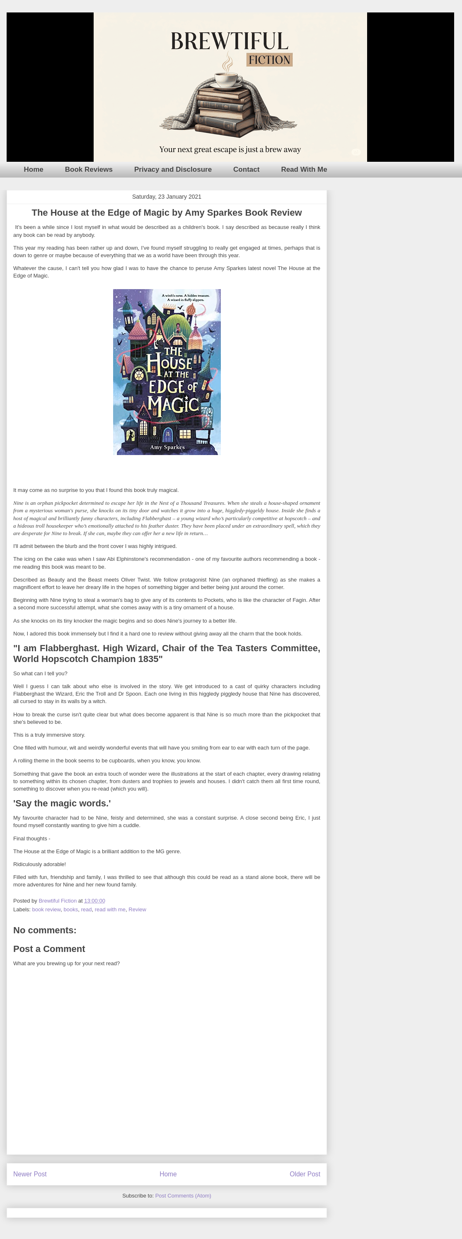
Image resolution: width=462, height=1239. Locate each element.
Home (34, 169)
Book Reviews (89, 169)
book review (46, 909)
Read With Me (304, 169)
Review (137, 909)
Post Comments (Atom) (183, 1196)
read (86, 909)
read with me (110, 909)
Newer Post (30, 1174)
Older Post (305, 1174)
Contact (246, 169)
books (70, 909)
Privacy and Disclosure (173, 169)
